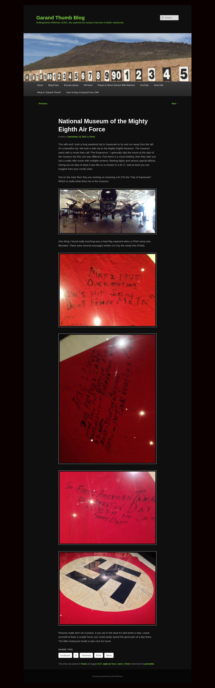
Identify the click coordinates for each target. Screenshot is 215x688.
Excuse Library (71, 85)
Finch (92, 137)
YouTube (144, 85)
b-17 (100, 664)
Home (40, 85)
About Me (158, 85)
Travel (84, 664)
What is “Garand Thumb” (49, 92)
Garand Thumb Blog (60, 17)
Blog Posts (53, 85)
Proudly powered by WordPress (107, 676)
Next (175, 103)
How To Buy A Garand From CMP (83, 92)
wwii (119, 664)
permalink (149, 664)
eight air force (109, 664)
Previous (41, 103)
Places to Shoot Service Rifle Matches (116, 85)
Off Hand (88, 85)
